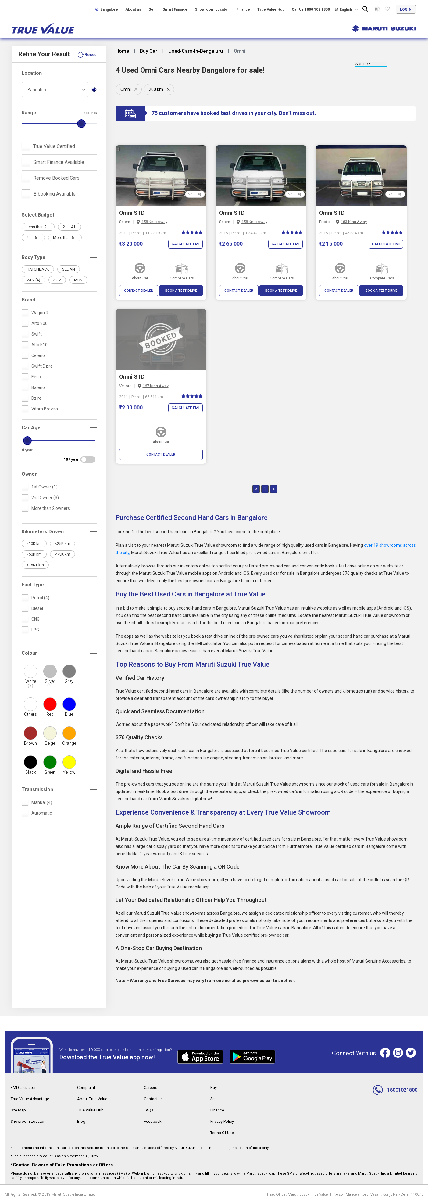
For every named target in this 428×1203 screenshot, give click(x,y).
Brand (28, 300)
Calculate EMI (184, 244)
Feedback (153, 1120)
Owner (29, 474)
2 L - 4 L (69, 227)
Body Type (33, 257)
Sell (151, 9)
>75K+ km (35, 565)
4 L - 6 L (33, 237)
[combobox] (55, 89)
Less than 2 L (38, 227)
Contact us (154, 1099)
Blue (69, 714)
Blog (81, 1120)
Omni (125, 89)
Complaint (87, 1088)
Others (30, 714)
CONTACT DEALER (138, 291)
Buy (214, 1088)
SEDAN (68, 269)
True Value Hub (270, 9)
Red (50, 714)
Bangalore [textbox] (37, 89)
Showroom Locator (212, 9)
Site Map (19, 1110)
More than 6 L (65, 237)
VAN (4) (33, 280)
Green (49, 772)
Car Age (31, 427)
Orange (69, 743)
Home (122, 51)
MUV (78, 280)
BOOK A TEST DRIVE (181, 291)
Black (30, 772)
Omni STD (131, 213)
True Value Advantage (32, 1099)
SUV (57, 280)
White (30, 683)
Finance (243, 9)
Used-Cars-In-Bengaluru (195, 51)
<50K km (34, 554)
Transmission (37, 789)
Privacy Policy (223, 1120)
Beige (50, 743)
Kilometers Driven (43, 532)
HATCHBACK (38, 269)
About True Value (94, 1099)
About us (133, 9)
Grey (69, 681)
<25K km (62, 543)
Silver (50, 683)
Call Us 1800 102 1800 (311, 9)
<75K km (62, 554)
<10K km (34, 543)
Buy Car (148, 51)
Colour (29, 653)
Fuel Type (33, 585)
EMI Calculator (24, 1088)
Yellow (69, 772)
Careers (151, 1088)
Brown (30, 743)
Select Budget (38, 215)
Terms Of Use (223, 1131)
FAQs (149, 1110)
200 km (157, 89)
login (406, 9)
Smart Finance (174, 9)
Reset (90, 54)
